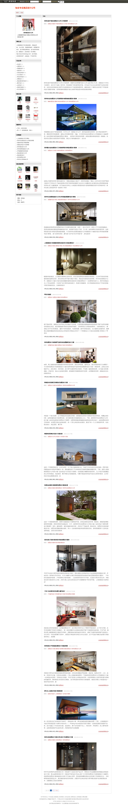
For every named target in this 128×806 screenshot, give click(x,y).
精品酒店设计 (20, 155)
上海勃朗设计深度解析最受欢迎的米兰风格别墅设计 (59, 243)
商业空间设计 (20, 76)
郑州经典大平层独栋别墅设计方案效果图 (56, 646)
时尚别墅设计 (64, 297)
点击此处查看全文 (103, 93)
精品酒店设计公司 (22, 153)
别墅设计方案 (51, 385)
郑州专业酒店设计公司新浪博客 (25, 140)
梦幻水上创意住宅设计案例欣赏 (53, 691)
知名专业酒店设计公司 (25, 8)
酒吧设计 (19, 79)
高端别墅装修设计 (62, 199)
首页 (17, 12)
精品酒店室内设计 (22, 81)
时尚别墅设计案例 (70, 594)
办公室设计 (20, 74)
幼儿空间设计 (20, 89)
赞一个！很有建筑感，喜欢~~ (25, 130)
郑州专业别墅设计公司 (74, 199)
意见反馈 (67, 797)
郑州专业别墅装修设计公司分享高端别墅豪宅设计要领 (60, 197)
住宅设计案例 (66, 693)
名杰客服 (20, 181)
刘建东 (20, 189)
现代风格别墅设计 (60, 542)
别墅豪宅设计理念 (52, 199)
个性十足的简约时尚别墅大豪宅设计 (54, 591)
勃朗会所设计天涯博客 (23, 144)
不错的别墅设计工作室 (61, 23)
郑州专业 (36, 102)
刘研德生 (28, 181)
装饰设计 (36, 172)
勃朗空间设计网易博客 (23, 142)
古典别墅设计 (58, 740)
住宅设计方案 (64, 436)
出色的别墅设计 (60, 150)
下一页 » (56, 790)
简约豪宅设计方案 (60, 594)
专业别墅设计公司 (77, 245)
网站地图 (84, 797)
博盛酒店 (28, 119)
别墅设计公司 (51, 436)
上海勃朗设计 (58, 693)
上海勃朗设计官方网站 (23, 138)
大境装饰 (36, 111)
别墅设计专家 (61, 345)
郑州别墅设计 (68, 150)
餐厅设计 (19, 83)
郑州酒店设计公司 (22, 147)
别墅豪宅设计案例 (52, 345)
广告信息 (50, 797)
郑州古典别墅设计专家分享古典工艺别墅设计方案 (58, 737)
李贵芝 (28, 189)
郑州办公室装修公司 (22, 159)
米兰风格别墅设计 (67, 245)
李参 (20, 102)
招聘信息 (73, 797)
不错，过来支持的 (22, 128)
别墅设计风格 (51, 245)
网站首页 (22, 1)
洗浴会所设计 (20, 72)
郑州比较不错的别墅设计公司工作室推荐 (56, 21)
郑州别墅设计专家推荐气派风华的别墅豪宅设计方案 (59, 342)
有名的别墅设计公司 (63, 101)
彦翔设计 (36, 119)
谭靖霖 (28, 111)
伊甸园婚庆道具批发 (22, 151)
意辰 (36, 181)
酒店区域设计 (20, 87)
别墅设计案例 (51, 23)
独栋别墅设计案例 (52, 101)
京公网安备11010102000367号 (70, 803)
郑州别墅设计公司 (72, 23)
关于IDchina (44, 797)
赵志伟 (20, 119)
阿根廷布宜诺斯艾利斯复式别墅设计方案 (56, 382)
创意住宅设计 (51, 693)
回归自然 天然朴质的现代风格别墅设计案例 (56, 540)
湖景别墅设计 (58, 488)
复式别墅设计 (58, 385)
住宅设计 (57, 436)
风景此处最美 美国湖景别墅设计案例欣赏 (56, 485)
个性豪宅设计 (51, 594)
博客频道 (10, 1)
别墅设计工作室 (52, 150)
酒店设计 (19, 70)
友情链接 (79, 797)
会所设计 (19, 85)
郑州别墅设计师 (21, 157)
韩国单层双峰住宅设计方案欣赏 (53, 433)
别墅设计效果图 (59, 648)
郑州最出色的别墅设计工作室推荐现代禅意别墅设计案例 (60, 147)
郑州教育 (28, 102)
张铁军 (20, 172)
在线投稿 (56, 797)
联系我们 (61, 797)
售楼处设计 (20, 68)
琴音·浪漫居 (47, 294)
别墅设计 (19, 66)
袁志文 (28, 172)
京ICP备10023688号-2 (55, 803)
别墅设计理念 (58, 245)
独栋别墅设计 (67, 648)
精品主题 (20, 111)
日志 (22, 12)
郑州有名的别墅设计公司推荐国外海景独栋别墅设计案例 (60, 98)
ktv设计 (19, 64)
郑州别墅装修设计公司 (23, 149)
